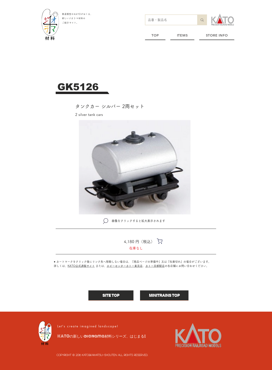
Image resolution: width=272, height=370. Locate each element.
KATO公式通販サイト (81, 265)
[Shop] (159, 241)
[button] (134, 167)
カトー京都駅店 (155, 265)
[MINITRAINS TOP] (164, 295)
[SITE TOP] (110, 295)
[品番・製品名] (168, 20)
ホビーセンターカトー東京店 (125, 265)
